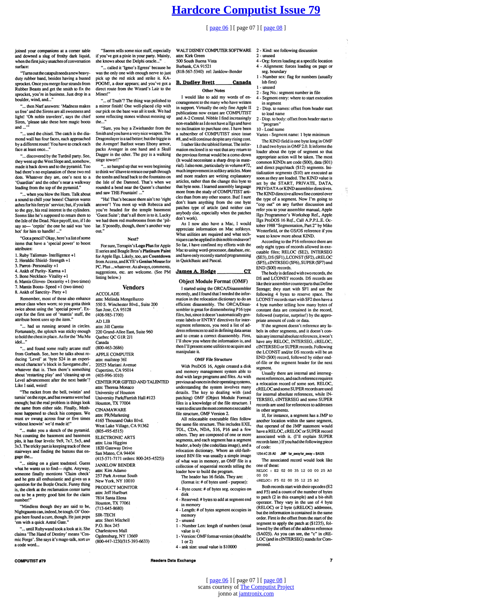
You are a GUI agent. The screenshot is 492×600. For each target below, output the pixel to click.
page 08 (273, 27)
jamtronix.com (256, 593)
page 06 (219, 27)
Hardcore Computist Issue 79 (246, 9)
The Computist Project (267, 587)
